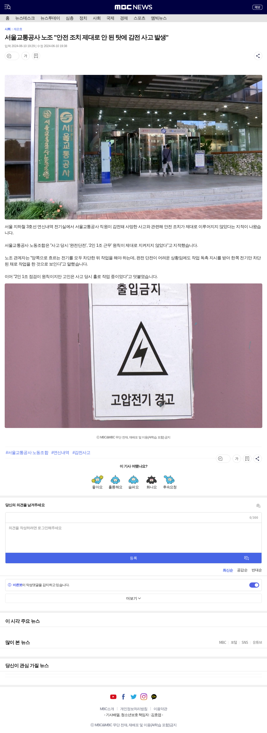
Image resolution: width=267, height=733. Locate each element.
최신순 (228, 570)
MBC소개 (107, 709)
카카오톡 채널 (153, 696)
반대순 (257, 570)
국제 (110, 18)
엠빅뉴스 (159, 18)
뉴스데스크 (25, 18)
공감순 (242, 570)
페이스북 (123, 696)
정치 (83, 18)
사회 (97, 18)
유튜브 (113, 696)
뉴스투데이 (50, 18)
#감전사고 (81, 452)
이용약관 (160, 709)
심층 (70, 18)
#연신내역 (60, 452)
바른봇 (15, 585)
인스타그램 (143, 696)
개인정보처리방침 (133, 709)
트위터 (133, 696)
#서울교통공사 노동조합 (27, 452)
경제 (124, 18)
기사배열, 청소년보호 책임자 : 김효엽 (133, 715)
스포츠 (139, 18)
